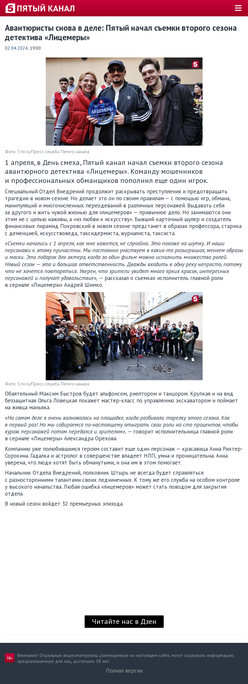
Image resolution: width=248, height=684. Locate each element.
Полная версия (124, 670)
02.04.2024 (16, 48)
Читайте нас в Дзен (124, 621)
